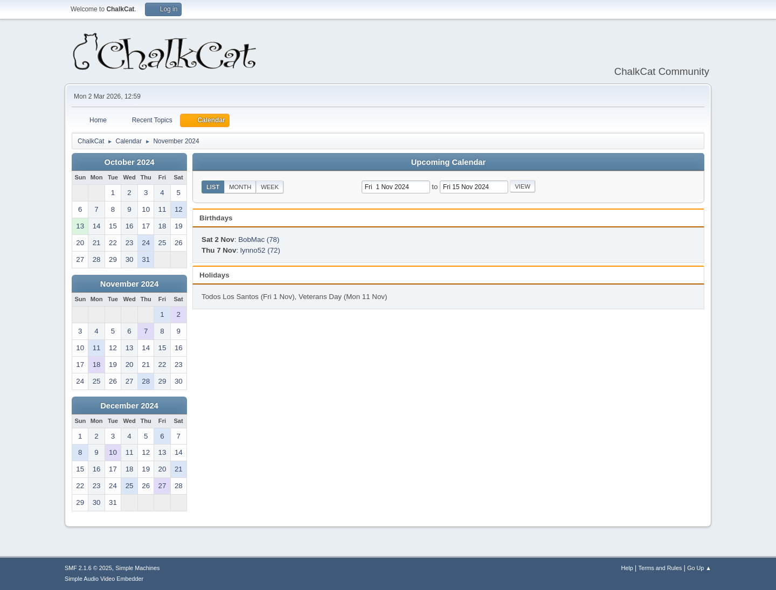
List (212, 187)
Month (240, 187)
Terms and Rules (660, 568)
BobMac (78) (258, 239)
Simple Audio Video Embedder (104, 578)
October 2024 (130, 162)
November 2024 (129, 284)
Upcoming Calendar (448, 162)
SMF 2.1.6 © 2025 (88, 568)
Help (627, 568)
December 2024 (129, 405)
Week (270, 187)
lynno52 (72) (260, 250)
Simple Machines (137, 568)
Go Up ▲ (699, 568)
